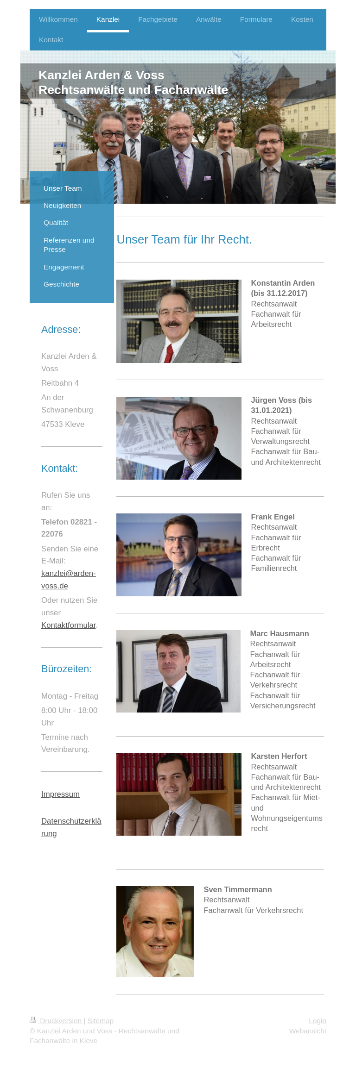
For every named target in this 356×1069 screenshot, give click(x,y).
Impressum (60, 794)
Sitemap (101, 1021)
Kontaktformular (68, 625)
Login (317, 1021)
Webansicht (307, 1031)
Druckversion (56, 1021)
